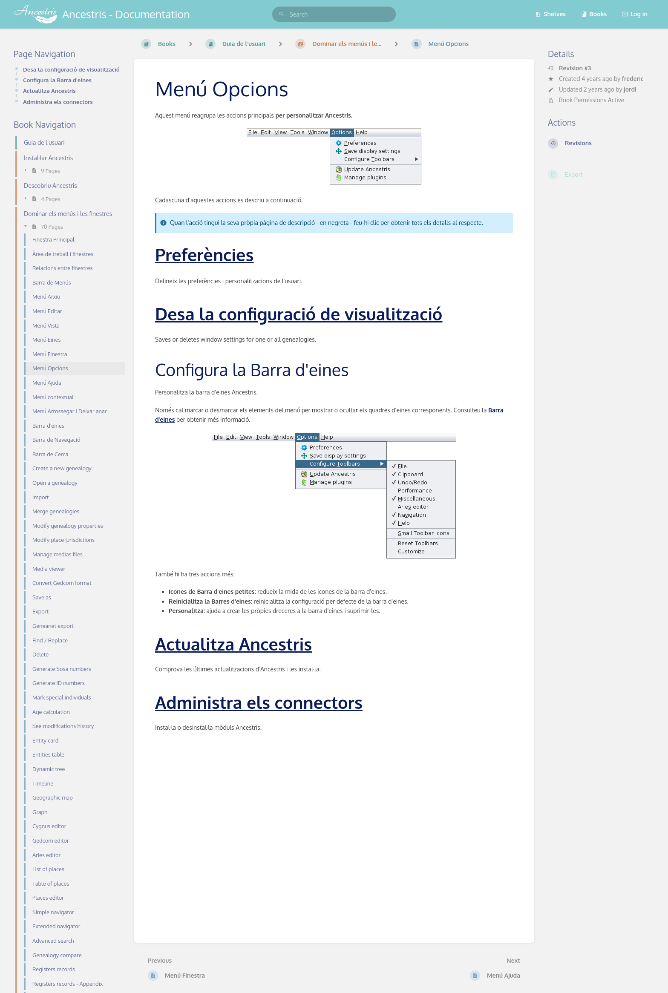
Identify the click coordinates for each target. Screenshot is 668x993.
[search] (334, 14)
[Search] (282, 14)
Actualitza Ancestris (49, 90)
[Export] (601, 174)
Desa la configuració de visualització (71, 69)
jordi (630, 89)
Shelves (550, 13)
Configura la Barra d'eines (57, 79)
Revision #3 (569, 68)
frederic (633, 78)
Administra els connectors (58, 101)
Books (594, 13)
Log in (635, 13)
